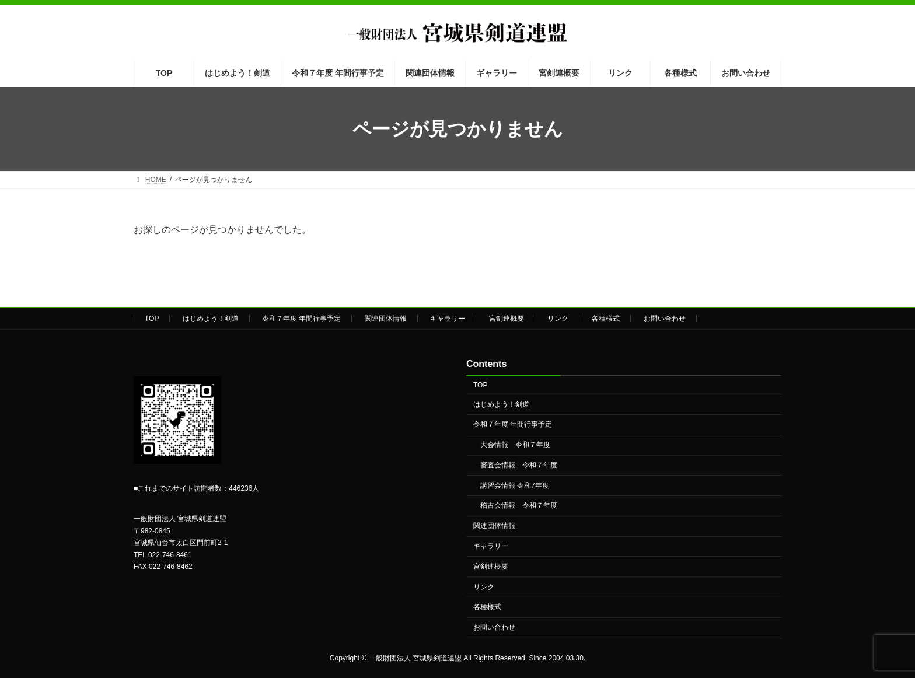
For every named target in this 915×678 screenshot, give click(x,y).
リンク (557, 318)
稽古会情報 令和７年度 (518, 506)
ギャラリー (447, 318)
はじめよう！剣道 (211, 318)
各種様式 (606, 318)
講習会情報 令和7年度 (514, 485)
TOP (152, 318)
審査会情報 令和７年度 (518, 465)
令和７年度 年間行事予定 (301, 318)
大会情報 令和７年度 (515, 445)
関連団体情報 (386, 318)
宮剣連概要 (506, 318)
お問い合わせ (665, 318)
